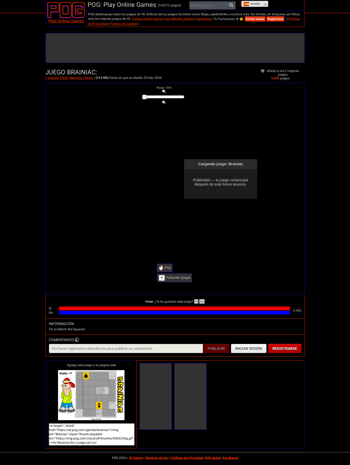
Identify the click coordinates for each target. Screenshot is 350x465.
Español (252, 4)
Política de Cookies (123, 24)
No (202, 301)
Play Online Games (66, 20)
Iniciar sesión (255, 19)
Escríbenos (230, 458)
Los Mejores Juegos (179, 19)
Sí (196, 301)
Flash (64, 78)
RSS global (212, 458)
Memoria (75, 78)
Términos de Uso (157, 458)
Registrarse (275, 19)
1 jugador (52, 78)
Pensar (88, 78)
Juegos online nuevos (147, 19)
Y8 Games (136, 458)
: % (164, 87)
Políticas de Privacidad (187, 458)
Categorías (204, 19)
